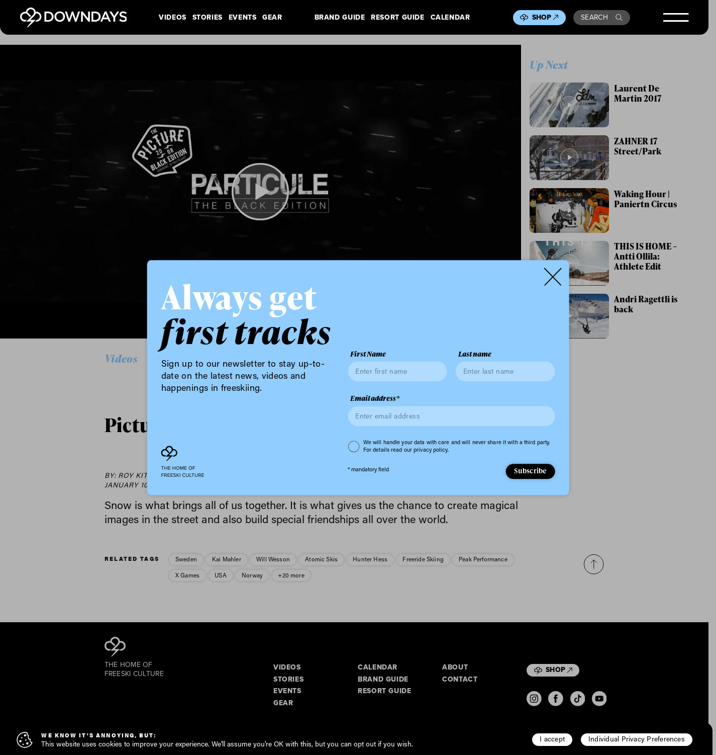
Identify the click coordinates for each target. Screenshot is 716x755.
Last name (474, 354)
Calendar (450, 17)
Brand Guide (340, 17)
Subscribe (530, 471)
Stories (207, 17)
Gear (272, 17)
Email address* (374, 398)
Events (243, 17)
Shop (545, 17)
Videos (172, 17)
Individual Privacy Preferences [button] (636, 738)
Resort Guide (397, 17)
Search (602, 17)
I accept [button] (552, 738)
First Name (368, 354)
